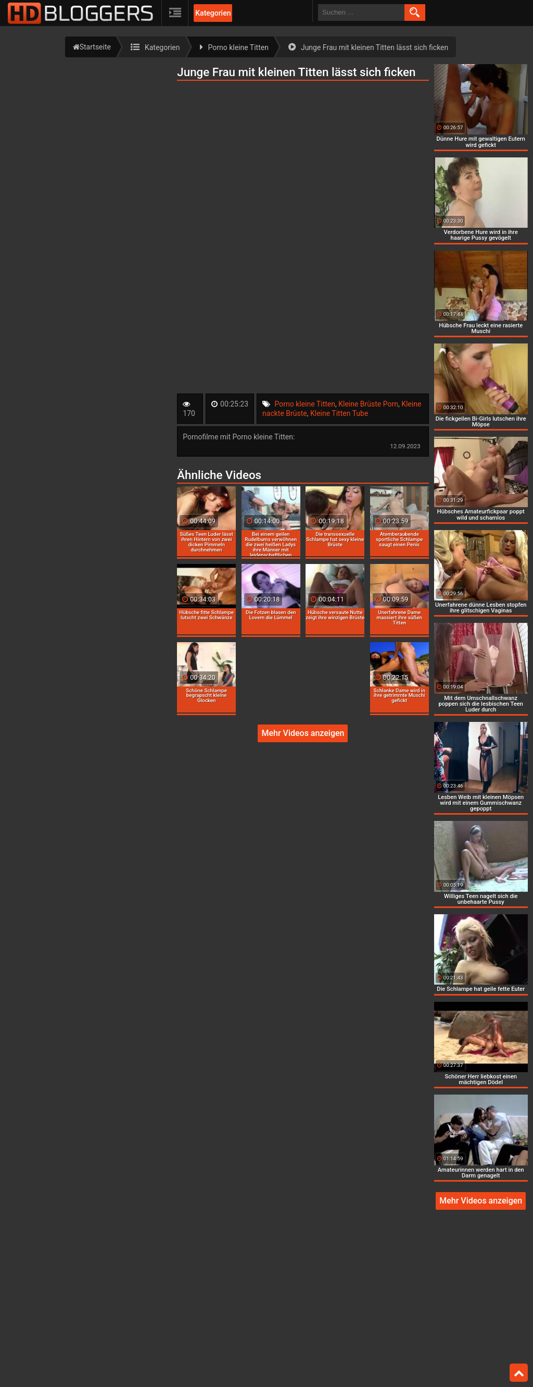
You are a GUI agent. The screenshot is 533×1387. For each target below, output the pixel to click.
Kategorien (213, 13)
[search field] (361, 12)
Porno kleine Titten (305, 404)
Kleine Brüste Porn (368, 404)
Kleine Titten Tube (339, 413)
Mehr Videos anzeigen (302, 733)
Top (519, 1373)
